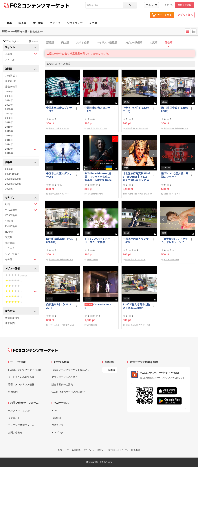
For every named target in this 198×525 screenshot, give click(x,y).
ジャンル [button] (21, 47)
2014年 (9, 144)
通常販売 (10, 323)
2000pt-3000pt (13, 183)
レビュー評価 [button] (21, 268)
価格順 (168, 42)
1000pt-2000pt (13, 178)
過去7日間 (10, 81)
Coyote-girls (92, 325)
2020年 (9, 118)
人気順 (153, 42)
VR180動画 (21, 210)
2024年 (9, 100)
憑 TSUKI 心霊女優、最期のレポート (174, 175)
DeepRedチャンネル (172, 194)
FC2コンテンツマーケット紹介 (24, 369)
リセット (34, 41)
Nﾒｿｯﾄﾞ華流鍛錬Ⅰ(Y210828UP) (59, 240)
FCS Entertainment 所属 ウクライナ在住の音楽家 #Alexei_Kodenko (98, 177)
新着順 (50, 42)
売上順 (65, 42)
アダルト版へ (185, 14)
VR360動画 (11, 215)
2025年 (9, 96)
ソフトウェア (74, 23)
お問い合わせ (15, 432)
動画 (9, 23)
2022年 (9, 109)
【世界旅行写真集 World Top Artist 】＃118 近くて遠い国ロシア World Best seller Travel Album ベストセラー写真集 (136, 177)
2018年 (9, 126)
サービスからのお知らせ (21, 377)
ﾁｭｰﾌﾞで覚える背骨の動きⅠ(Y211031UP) (136, 306)
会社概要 (76, 450)
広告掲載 (135, 450)
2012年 (9, 153)
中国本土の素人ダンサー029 (97, 109)
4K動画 (9, 220)
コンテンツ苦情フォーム (21, 425)
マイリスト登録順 (106, 42)
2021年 (9, 113)
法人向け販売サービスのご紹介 (68, 391)
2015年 (9, 140)
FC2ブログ (57, 432)
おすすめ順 (82, 42)
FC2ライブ (57, 425)
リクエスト (14, 417)
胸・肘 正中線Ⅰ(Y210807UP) (174, 109)
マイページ (151, 5)
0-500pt (9, 169)
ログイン (168, 5)
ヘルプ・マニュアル (19, 410)
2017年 (9, 131)
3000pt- (9, 188)
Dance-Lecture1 (98, 306)
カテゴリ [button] (21, 197)
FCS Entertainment (94, 194)
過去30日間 (11, 86)
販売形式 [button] (21, 311)
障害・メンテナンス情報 (21, 384)
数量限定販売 (12, 317)
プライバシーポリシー (94, 450)
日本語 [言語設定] (111, 370)
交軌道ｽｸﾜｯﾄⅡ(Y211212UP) (59, 306)
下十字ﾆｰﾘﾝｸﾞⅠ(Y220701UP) (136, 109)
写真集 (22, 23)
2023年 (9, 104)
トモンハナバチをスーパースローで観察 (97, 240)
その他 (93, 23)
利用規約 (13, 391)
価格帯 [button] (21, 162)
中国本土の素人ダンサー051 (59, 175)
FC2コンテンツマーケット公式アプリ (72, 369)
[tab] (121, 42)
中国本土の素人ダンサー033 (135, 240)
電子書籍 (38, 23)
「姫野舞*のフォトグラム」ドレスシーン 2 (174, 240)
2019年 (9, 122)
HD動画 (9, 231)
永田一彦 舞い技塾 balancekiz (176, 128)
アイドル (10, 59)
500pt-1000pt (12, 173)
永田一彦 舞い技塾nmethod (136, 128)
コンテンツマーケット (45, 5)
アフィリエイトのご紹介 (65, 377)
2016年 (9, 135)
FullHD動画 (11, 226)
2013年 (21, 149)
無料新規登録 (184, 5)
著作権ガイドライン (118, 450)
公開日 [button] (21, 69)
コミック (55, 23)
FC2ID (55, 410)
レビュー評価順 (133, 42)
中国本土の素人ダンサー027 (59, 109)
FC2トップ (63, 450)
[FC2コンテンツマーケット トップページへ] (33, 350)
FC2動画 (56, 417)
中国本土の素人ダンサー (59, 128)
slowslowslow (92, 259)
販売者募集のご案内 (62, 384)
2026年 (9, 91)
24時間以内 (11, 75)
